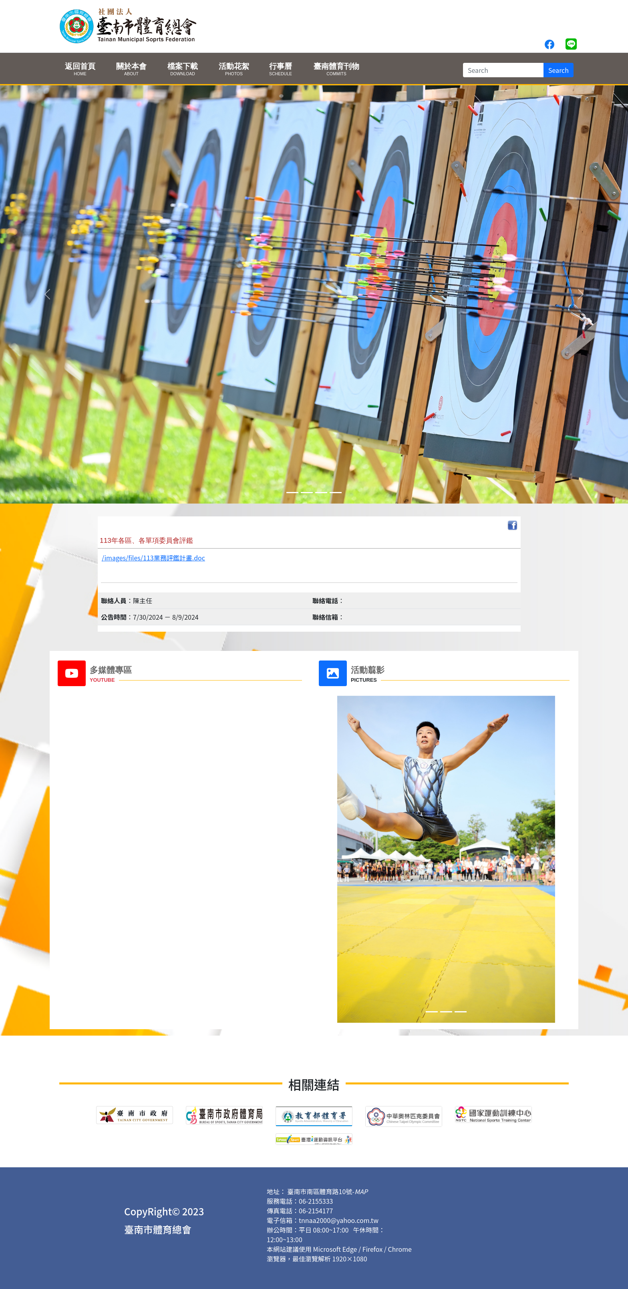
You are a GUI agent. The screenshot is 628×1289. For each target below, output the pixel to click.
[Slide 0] (292, 492)
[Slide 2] (321, 492)
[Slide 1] (307, 492)
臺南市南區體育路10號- (328, 1191)
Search (558, 70)
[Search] (503, 70)
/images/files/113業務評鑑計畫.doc (153, 557)
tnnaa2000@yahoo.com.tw (338, 1220)
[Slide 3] (336, 492)
